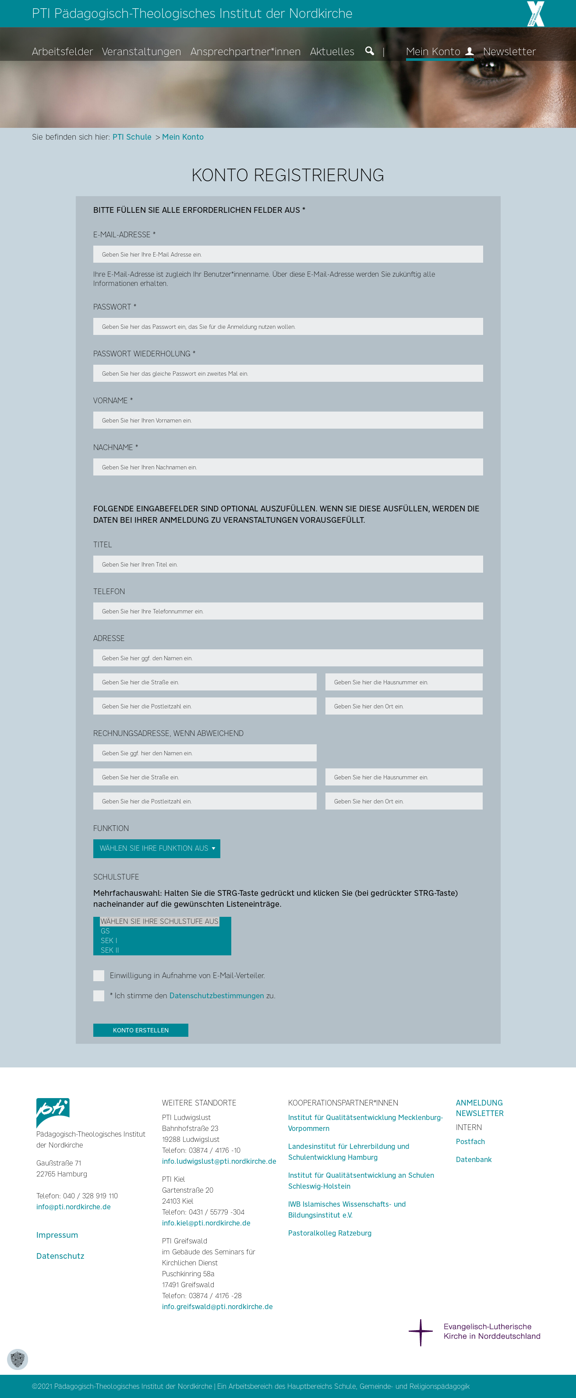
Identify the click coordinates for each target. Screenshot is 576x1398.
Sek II (159, 950)
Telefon (109, 591)
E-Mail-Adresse (124, 234)
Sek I (159, 941)
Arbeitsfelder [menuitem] (62, 52)
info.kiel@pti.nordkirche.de (206, 1223)
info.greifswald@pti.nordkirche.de (217, 1306)
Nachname (115, 447)
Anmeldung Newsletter (480, 1108)
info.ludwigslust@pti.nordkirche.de (219, 1161)
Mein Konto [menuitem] (440, 52)
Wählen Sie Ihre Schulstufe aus (159, 921)
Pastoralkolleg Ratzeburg (329, 1233)
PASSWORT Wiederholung (144, 354)
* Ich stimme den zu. (193, 995)
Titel (102, 544)
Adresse (109, 638)
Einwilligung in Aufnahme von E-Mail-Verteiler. (187, 975)
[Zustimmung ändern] (17, 1359)
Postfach (470, 1141)
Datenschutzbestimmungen (217, 995)
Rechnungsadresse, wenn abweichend (168, 733)
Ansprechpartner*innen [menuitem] (246, 52)
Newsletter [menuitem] (509, 52)
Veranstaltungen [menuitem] (141, 52)
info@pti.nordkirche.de (73, 1206)
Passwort (114, 307)
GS (159, 931)
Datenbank (474, 1159)
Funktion (111, 828)
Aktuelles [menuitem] (332, 52)
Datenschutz (60, 1255)
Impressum (57, 1234)
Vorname (113, 400)
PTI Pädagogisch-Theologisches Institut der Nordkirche (192, 13)
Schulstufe (116, 877)
